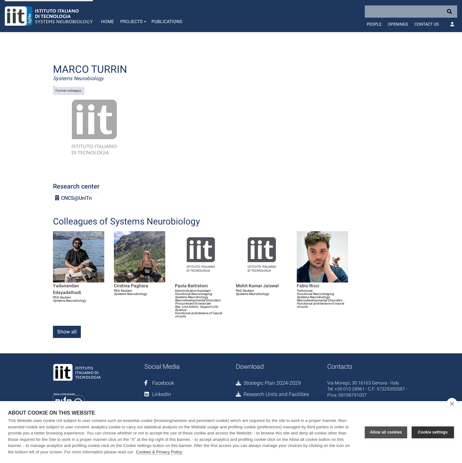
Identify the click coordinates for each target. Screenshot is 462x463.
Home (107, 21)
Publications (166, 21)
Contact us (427, 24)
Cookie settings (433, 432)
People (374, 24)
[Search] (411, 11)
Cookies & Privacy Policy (159, 452)
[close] (452, 403)
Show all (67, 332)
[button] (132, 16)
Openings (398, 24)
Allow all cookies (386, 432)
